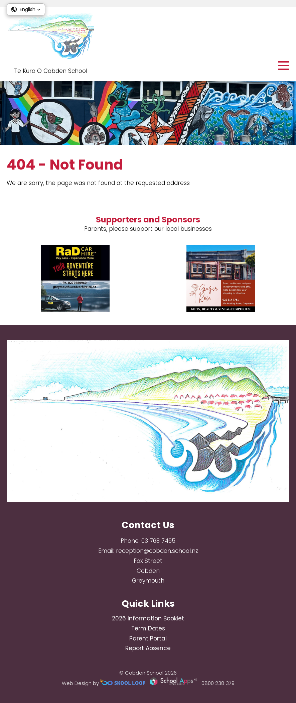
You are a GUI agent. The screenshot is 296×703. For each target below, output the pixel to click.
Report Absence (148, 648)
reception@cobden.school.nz (157, 551)
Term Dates (148, 628)
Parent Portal (148, 638)
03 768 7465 (158, 541)
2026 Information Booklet (148, 618)
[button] (26, 9)
